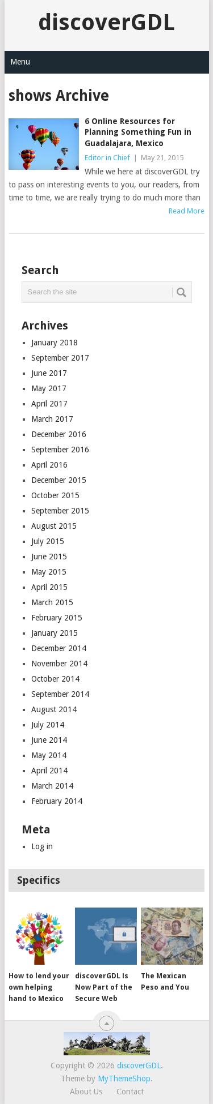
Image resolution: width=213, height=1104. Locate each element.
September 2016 (60, 449)
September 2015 (60, 510)
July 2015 (47, 541)
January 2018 (54, 342)
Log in (42, 846)
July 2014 (47, 724)
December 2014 (58, 648)
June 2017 (49, 373)
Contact (130, 1091)
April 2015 (49, 587)
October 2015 (55, 495)
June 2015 (49, 556)
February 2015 (56, 617)
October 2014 (55, 678)
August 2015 (54, 525)
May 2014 (48, 755)
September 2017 (60, 357)
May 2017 (48, 388)
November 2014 (59, 663)
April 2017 (49, 403)
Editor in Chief (107, 157)
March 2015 (52, 602)
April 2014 (49, 770)
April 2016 (49, 464)
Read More (186, 211)
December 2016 (58, 434)
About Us (86, 1091)
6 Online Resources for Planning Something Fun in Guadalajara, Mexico (138, 132)
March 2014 (52, 785)
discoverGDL (106, 22)
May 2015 (48, 571)
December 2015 (58, 480)
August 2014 (54, 709)
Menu (20, 61)
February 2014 (56, 801)
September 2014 (60, 694)
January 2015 (54, 632)
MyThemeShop (124, 1078)
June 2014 (49, 739)
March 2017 (52, 418)
